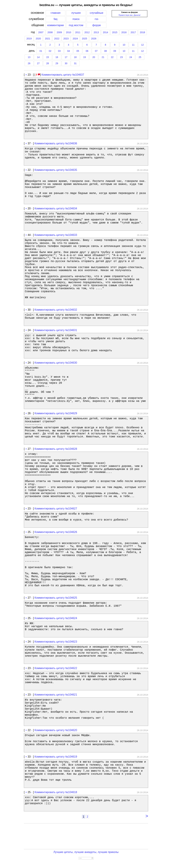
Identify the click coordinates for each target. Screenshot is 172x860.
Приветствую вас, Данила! (129, 15)
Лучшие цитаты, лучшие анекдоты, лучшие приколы (86, 852)
